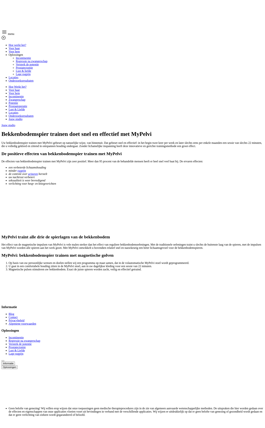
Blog (11, 313)
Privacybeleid (16, 320)
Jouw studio (15, 119)
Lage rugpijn (23, 74)
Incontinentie (23, 57)
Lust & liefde (23, 70)
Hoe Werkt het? (18, 86)
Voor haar (14, 48)
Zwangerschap (17, 99)
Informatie (8, 363)
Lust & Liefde (17, 109)
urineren (33, 173)
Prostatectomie (24, 67)
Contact (13, 317)
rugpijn (21, 170)
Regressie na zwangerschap (31, 61)
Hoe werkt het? (17, 45)
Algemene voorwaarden (22, 323)
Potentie (13, 102)
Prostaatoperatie (18, 106)
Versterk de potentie (27, 64)
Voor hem (14, 51)
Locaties (13, 77)
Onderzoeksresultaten (21, 80)
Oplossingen (16, 54)
